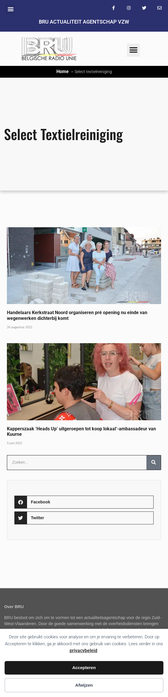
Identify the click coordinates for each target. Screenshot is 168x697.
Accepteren (84, 667)
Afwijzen (84, 685)
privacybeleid (83, 650)
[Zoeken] (153, 462)
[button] (10, 9)
